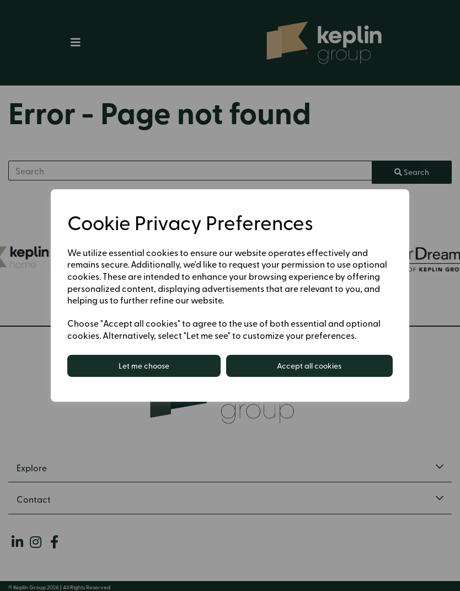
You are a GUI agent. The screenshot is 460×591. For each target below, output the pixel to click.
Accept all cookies (309, 365)
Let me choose (144, 365)
